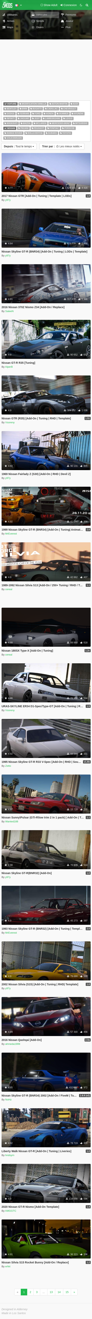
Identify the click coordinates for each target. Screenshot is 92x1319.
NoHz (8, 1099)
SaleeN (9, 311)
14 (59, 1292)
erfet (7, 1266)
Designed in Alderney (15, 1309)
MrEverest (11, 533)
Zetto (8, 765)
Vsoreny (10, 422)
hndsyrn (9, 1155)
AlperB (9, 366)
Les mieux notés (62, 146)
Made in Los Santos (14, 1313)
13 (51, 1292)
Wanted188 (11, 821)
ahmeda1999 (12, 1043)
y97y (8, 199)
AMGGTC (10, 1210)
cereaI (8, 589)
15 (67, 1292)
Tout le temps (19, 146)
